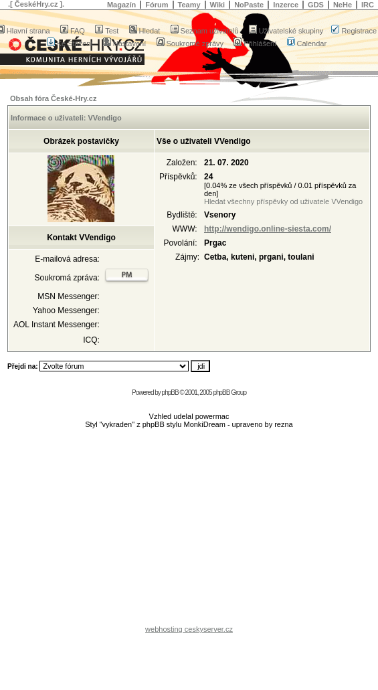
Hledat (145, 31)
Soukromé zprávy (190, 43)
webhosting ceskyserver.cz (189, 629)
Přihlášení (254, 43)
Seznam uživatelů (205, 31)
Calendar (307, 43)
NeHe (342, 5)
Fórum (156, 5)
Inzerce (285, 5)
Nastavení (125, 43)
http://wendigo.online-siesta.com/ (267, 229)
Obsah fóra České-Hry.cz (53, 98)
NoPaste (249, 5)
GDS (316, 5)
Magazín (121, 5)
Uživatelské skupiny (286, 31)
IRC (367, 5)
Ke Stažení (70, 43)
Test (106, 31)
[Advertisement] (189, 530)
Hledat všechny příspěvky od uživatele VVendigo (283, 201)
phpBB (170, 392)
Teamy (189, 5)
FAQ (72, 31)
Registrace (354, 31)
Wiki (217, 5)
